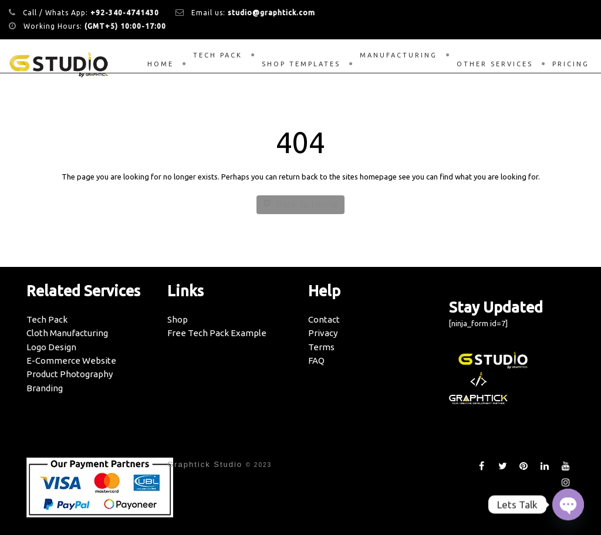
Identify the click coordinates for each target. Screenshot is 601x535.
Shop (177, 319)
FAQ (316, 360)
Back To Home (300, 204)
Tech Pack (217, 55)
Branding (44, 388)
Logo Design (51, 347)
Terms (321, 347)
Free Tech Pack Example (216, 333)
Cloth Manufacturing (67, 333)
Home (160, 63)
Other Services (495, 63)
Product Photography (69, 374)
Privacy (322, 333)
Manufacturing (398, 55)
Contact (324, 319)
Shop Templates (301, 63)
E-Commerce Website (71, 360)
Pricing (570, 63)
